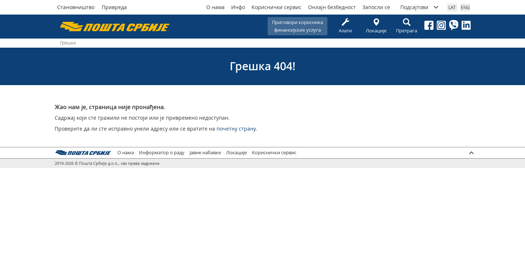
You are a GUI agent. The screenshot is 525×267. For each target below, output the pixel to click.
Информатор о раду (161, 153)
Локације (376, 26)
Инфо (238, 7)
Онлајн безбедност (332, 7)
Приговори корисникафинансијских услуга (297, 26)
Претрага (406, 26)
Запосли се (376, 7)
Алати (345, 26)
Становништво (75, 7)
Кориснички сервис (277, 7)
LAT (452, 7)
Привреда (114, 7)
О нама (215, 7)
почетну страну (236, 128)
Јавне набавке (205, 153)
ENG (465, 7)
